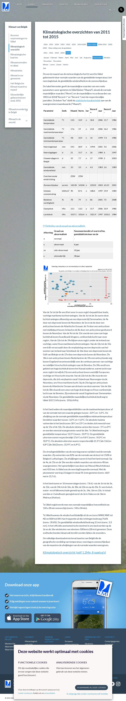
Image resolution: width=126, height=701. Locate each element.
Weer (19, 4)
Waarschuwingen (12, 649)
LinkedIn (108, 650)
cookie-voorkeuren (25, 693)
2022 (68, 44)
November (48, 61)
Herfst (65, 65)
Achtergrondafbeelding (124, 28)
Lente (52, 65)
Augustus (88, 58)
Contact (110, 637)
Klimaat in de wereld (15, 120)
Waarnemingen (11, 646)
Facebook (109, 647)
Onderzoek (47, 4)
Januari (46, 58)
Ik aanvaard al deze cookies (91, 687)
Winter (46, 65)
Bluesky (108, 653)
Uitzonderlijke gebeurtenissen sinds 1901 (18, 97)
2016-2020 (82, 44)
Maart (61, 58)
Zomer (59, 65)
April (67, 58)
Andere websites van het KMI (52, 639)
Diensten (63, 4)
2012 (51, 53)
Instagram (109, 644)
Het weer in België (11, 638)
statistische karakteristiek (88, 100)
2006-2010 (102, 44)
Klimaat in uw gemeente (16, 77)
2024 (57, 44)
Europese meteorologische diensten (72, 644)
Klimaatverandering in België (18, 111)
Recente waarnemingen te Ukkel (18, 38)
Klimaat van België (18, 26)
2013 (57, 53)
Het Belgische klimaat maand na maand (18, 86)
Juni (76, 58)
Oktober (106, 58)
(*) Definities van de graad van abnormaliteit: (64, 225)
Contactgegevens (112, 641)
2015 (68, 53)
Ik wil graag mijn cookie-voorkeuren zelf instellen (87, 694)
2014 (63, 53)
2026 (46, 44)
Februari (54, 58)
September (97, 58)
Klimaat (32, 4)
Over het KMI (100, 4)
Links (67, 637)
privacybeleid (50, 693)
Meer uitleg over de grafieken (60, 48)
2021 (74, 44)
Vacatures (89, 644)
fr (114, 10)
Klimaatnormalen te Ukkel (18, 64)
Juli (81, 58)
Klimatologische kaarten (18, 56)
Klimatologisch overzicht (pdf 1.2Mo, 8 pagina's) (74, 552)
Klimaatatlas (16, 70)
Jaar (44, 68)
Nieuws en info (81, 4)
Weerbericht (10, 644)
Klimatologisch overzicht (17, 48)
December (57, 61)
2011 (46, 53)
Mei (71, 58)
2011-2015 (92, 44)
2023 (63, 44)
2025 (51, 44)
